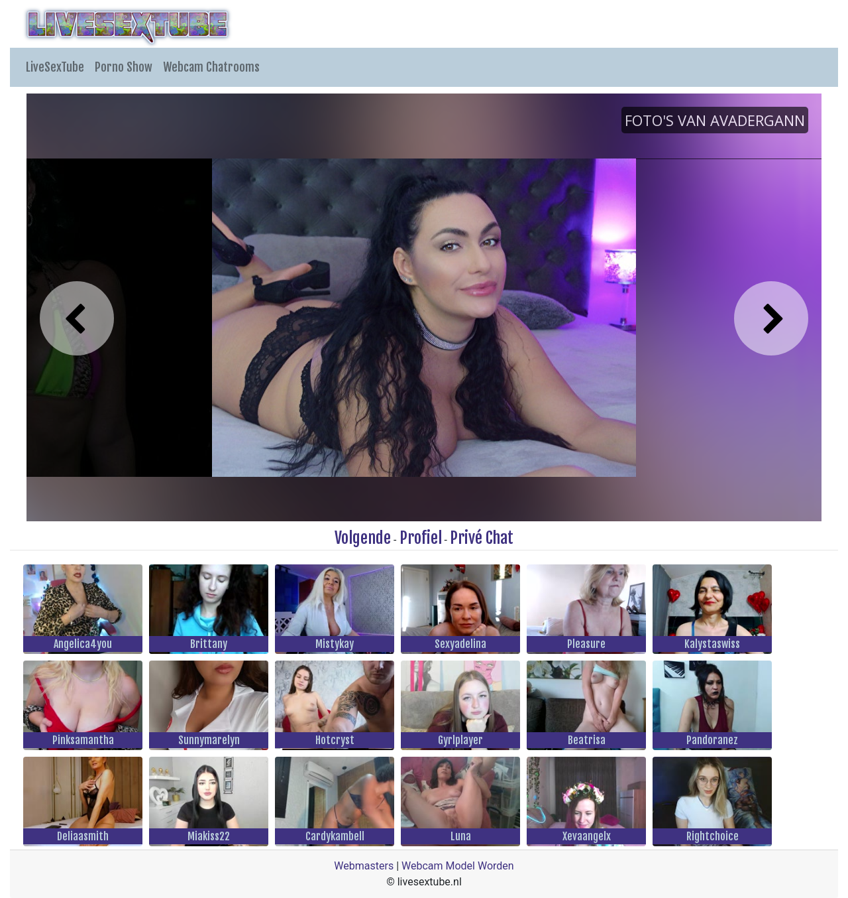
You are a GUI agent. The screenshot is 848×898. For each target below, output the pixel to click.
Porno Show (123, 67)
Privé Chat (481, 538)
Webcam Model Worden (457, 866)
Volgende (363, 538)
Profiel (420, 538)
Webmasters (364, 866)
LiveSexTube (55, 67)
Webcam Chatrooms (211, 67)
